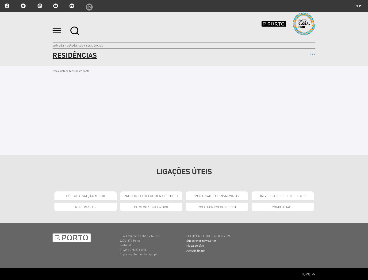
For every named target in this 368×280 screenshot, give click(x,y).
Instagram (39, 6)
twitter (23, 6)
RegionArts (85, 207)
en (356, 6)
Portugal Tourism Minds (217, 196)
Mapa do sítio (195, 245)
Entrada (58, 45)
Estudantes (75, 45)
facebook (7, 6)
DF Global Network (151, 207)
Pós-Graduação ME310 (85, 196)
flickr (71, 6)
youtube (55, 6)
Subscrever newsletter (201, 240)
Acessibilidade (195, 251)
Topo (308, 274)
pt (361, 6)
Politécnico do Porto (217, 207)
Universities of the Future (283, 196)
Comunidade (282, 207)
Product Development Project (151, 196)
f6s (88, 6)
